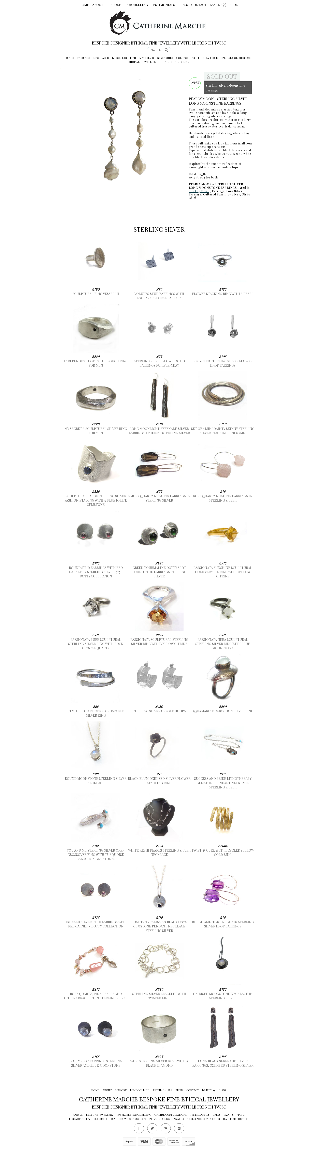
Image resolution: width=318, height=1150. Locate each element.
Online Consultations (170, 1114)
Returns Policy (104, 1118)
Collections (185, 57)
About (97, 5)
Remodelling (136, 5)
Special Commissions (236, 57)
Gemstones (165, 57)
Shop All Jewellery (142, 62)
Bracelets (119, 57)
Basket (218, 5)
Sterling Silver (199, 191)
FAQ (226, 1114)
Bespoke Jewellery (99, 1114)
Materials (146, 57)
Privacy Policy (159, 1118)
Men (133, 57)
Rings (70, 57)
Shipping (238, 1114)
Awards (179, 1118)
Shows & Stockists (132, 1118)
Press (183, 5)
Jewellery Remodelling (133, 1114)
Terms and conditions (203, 1118)
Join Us (78, 1114)
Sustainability (79, 1118)
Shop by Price (208, 57)
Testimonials (163, 5)
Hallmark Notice (235, 1118)
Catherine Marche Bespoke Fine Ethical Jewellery (159, 1099)
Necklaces (101, 57)
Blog (233, 5)
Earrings (83, 57)
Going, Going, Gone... (174, 62)
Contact (198, 5)
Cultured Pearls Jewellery (221, 194)
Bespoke (113, 5)
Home (84, 5)
